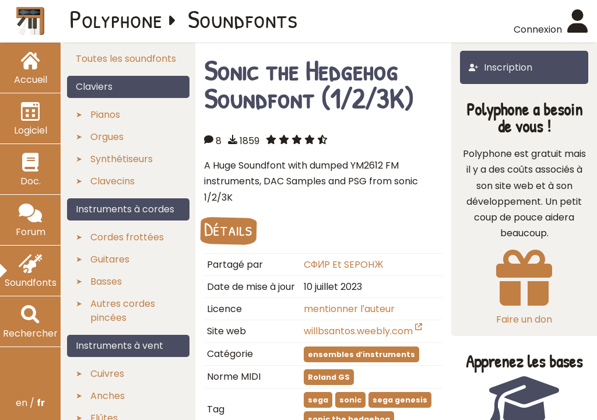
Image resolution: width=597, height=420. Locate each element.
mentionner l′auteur (349, 309)
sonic (350, 400)
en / (30, 403)
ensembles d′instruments (361, 354)
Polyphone (116, 18)
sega (318, 400)
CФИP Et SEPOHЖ (343, 264)
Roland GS (329, 377)
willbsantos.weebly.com (363, 331)
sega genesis (400, 400)
